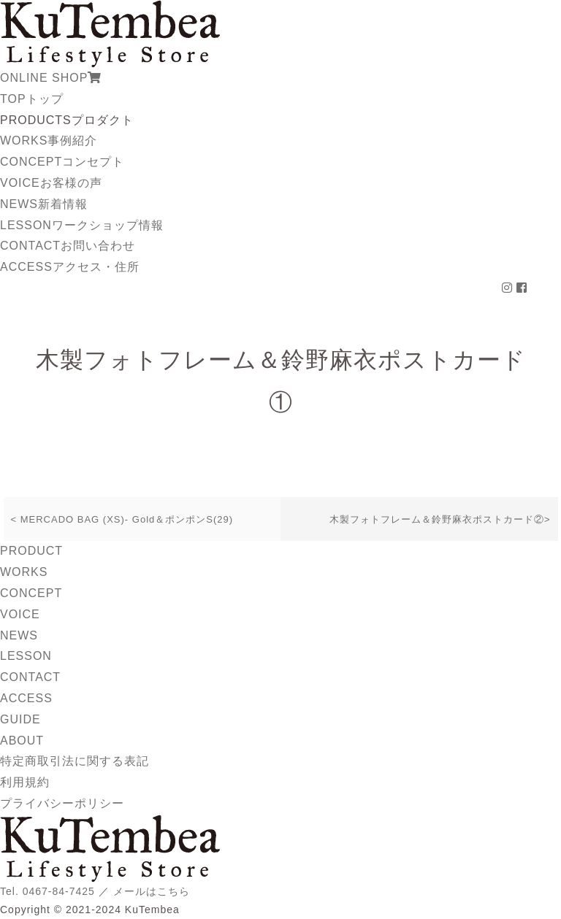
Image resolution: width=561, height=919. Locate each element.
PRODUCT (31, 551)
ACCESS (70, 267)
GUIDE (20, 719)
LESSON (82, 225)
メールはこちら (151, 891)
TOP (32, 99)
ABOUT (22, 740)
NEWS (44, 204)
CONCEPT (62, 161)
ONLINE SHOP (51, 78)
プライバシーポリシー (62, 803)
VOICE (51, 183)
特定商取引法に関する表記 (74, 761)
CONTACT (67, 245)
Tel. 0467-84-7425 (47, 891)
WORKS (48, 140)
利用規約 (25, 782)
